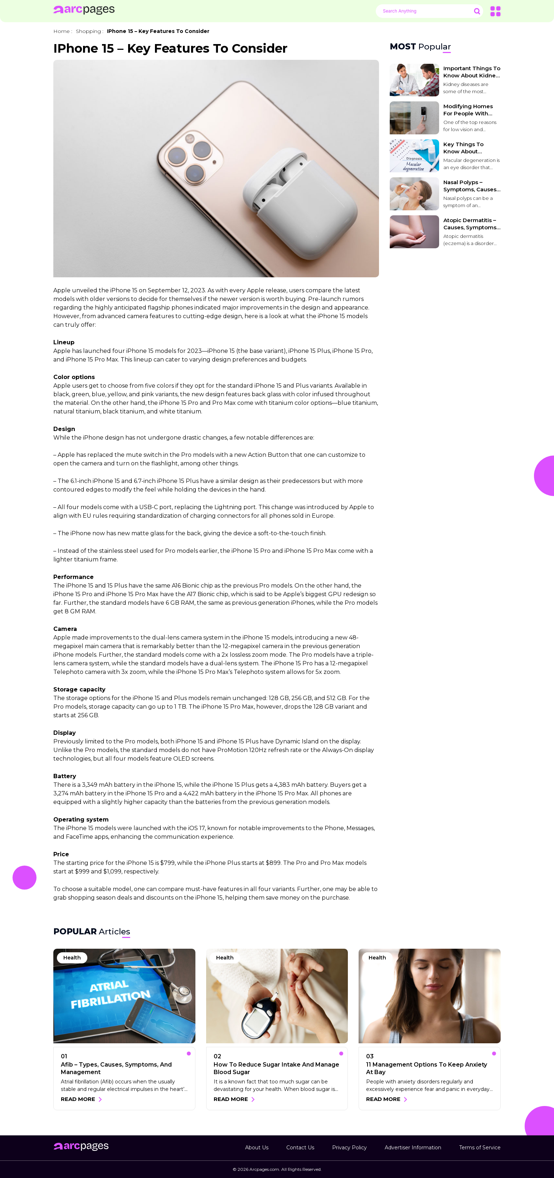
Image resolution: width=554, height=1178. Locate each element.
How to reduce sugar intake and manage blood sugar (276, 1068)
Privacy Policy (349, 1147)
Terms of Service (480, 1147)
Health (72, 957)
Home (61, 31)
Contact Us (300, 1147)
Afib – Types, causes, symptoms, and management (116, 1068)
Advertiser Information (413, 1147)
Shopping (88, 31)
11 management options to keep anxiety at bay (426, 1068)
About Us (256, 1147)
